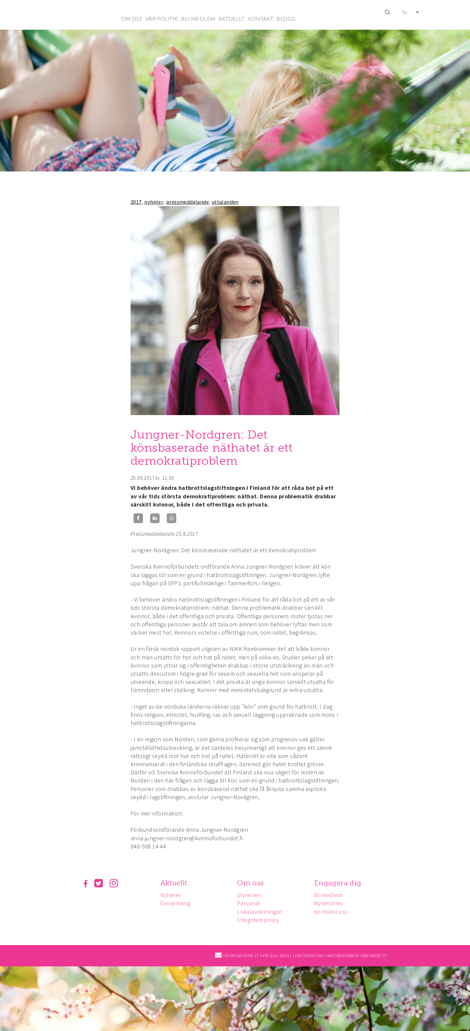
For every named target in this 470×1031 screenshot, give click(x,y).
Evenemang (175, 903)
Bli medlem (328, 895)
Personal (248, 903)
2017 (136, 202)
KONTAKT (261, 18)
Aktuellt (173, 882)
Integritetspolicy (258, 920)
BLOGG (285, 18)
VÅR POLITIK (162, 18)
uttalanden (225, 202)
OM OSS (131, 18)
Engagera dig (337, 882)
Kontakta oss (331, 911)
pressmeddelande (187, 202)
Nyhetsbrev (328, 903)
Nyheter (170, 895)
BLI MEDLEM (198, 18)
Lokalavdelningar (259, 911)
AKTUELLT (231, 18)
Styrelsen (249, 895)
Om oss (250, 882)
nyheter (153, 202)
